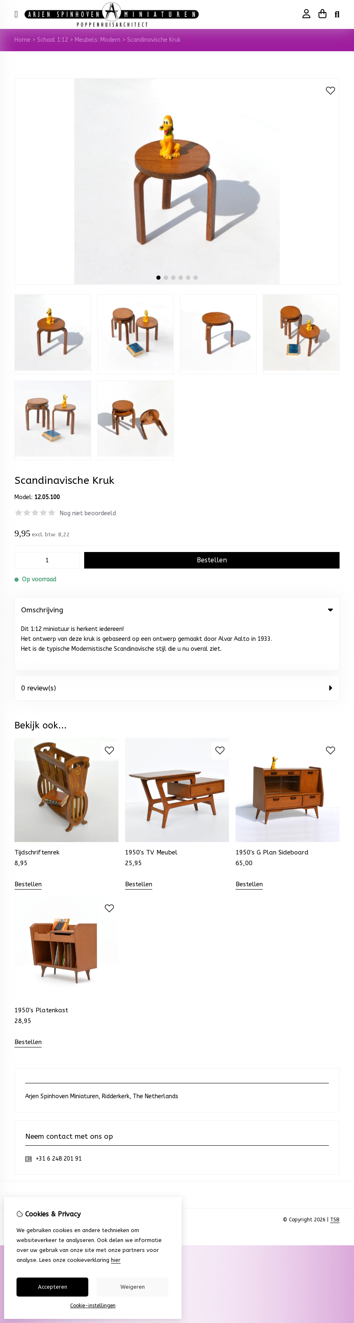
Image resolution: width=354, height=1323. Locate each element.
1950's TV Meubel (151, 804)
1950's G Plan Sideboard (272, 804)
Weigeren (132, 1287)
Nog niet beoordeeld (88, 513)
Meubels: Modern (97, 39)
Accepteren (52, 1287)
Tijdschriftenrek (36, 804)
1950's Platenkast (41, 962)
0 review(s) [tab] (177, 639)
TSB (335, 1172)
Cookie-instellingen (93, 1306)
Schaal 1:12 (52, 39)
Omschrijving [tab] (177, 610)
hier (115, 1260)
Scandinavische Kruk (154, 39)
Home (22, 39)
